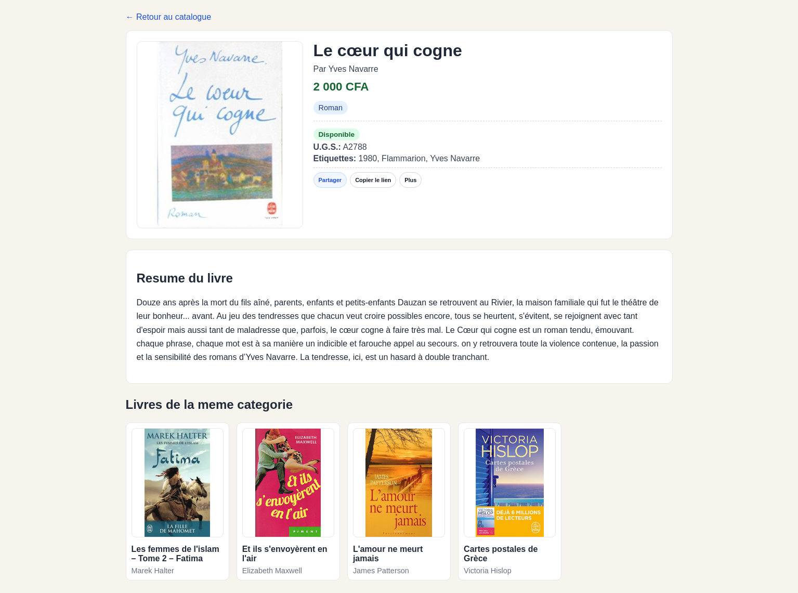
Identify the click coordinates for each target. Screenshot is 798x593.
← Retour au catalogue (169, 16)
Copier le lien (373, 180)
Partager (330, 180)
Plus (410, 180)
